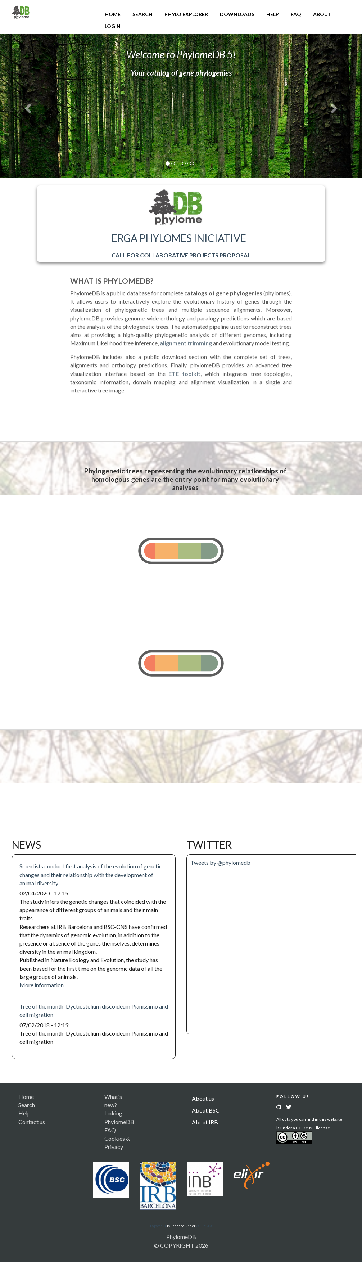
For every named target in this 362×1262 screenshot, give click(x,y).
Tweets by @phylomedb (220, 862)
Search (142, 14)
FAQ (296, 14)
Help (272, 14)
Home (113, 14)
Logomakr (158, 1225)
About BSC (206, 1110)
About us (203, 1098)
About (322, 14)
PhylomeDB (181, 1236)
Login (113, 26)
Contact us (31, 1121)
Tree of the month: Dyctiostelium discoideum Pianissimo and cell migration (93, 1010)
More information (41, 985)
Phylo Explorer (186, 14)
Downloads (237, 14)
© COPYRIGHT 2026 (181, 1245)
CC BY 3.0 (204, 1225)
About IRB (205, 1122)
